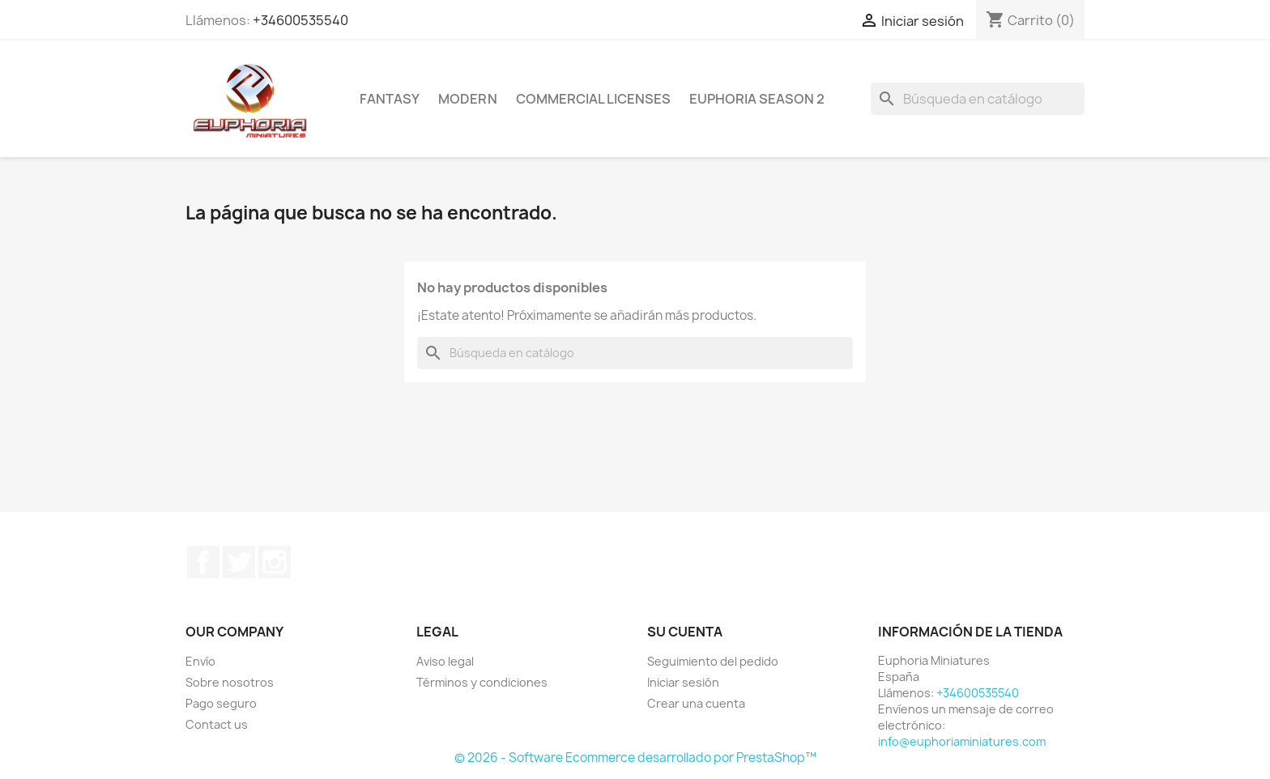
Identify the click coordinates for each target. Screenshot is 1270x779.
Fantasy (390, 99)
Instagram (274, 562)
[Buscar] (978, 99)
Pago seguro (221, 703)
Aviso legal (445, 661)
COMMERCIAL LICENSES (593, 99)
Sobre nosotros (229, 682)
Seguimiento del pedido (712, 661)
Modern (467, 99)
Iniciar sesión (683, 682)
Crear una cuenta (696, 703)
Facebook (203, 562)
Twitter (239, 562)
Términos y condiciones (482, 682)
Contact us (216, 724)
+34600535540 (300, 20)
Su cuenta (684, 632)
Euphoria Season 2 (757, 99)
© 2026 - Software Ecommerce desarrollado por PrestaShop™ (635, 757)
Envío (200, 661)
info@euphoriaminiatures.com (962, 741)
